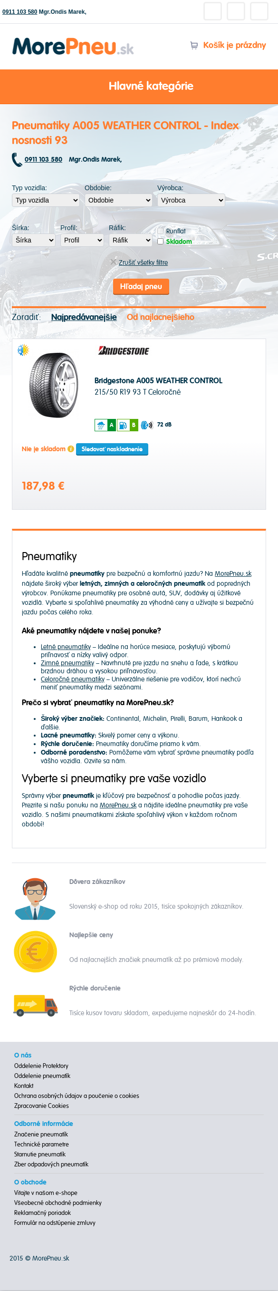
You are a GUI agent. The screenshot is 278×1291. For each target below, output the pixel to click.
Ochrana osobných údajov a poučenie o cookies (76, 1097)
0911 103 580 (19, 12)
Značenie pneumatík (41, 1135)
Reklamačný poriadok (42, 1214)
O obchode (30, 1183)
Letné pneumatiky (66, 647)
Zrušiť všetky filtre (139, 263)
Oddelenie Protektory (41, 1067)
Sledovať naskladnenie (112, 450)
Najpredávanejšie (84, 317)
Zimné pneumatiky (67, 664)
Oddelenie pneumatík (42, 1077)
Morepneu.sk (73, 39)
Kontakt (23, 1087)
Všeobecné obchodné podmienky (58, 1204)
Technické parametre (41, 1145)
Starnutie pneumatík (40, 1155)
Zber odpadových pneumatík (51, 1165)
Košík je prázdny (228, 45)
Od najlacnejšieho (160, 317)
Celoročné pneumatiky (73, 680)
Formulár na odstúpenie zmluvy (55, 1224)
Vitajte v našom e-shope (45, 1194)
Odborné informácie (43, 1125)
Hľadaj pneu (141, 286)
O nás (22, 1056)
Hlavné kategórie (139, 87)
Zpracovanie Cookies (41, 1107)
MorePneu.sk (233, 575)
